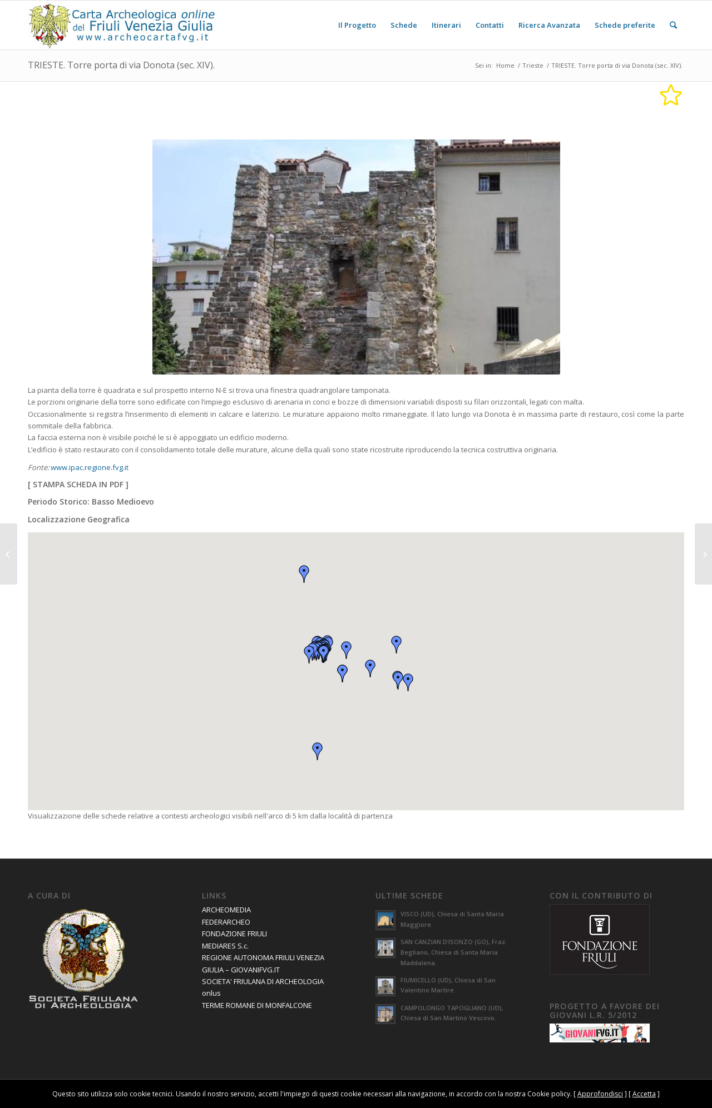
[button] (324, 654)
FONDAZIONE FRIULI (234, 934)
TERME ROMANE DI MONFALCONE (257, 1005)
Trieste (532, 65)
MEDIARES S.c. (225, 946)
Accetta (644, 1094)
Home (505, 65)
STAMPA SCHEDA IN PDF (78, 484)
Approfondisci (600, 1094)
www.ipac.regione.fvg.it (89, 467)
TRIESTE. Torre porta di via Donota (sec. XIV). (121, 65)
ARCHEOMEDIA (226, 910)
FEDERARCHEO (226, 922)
